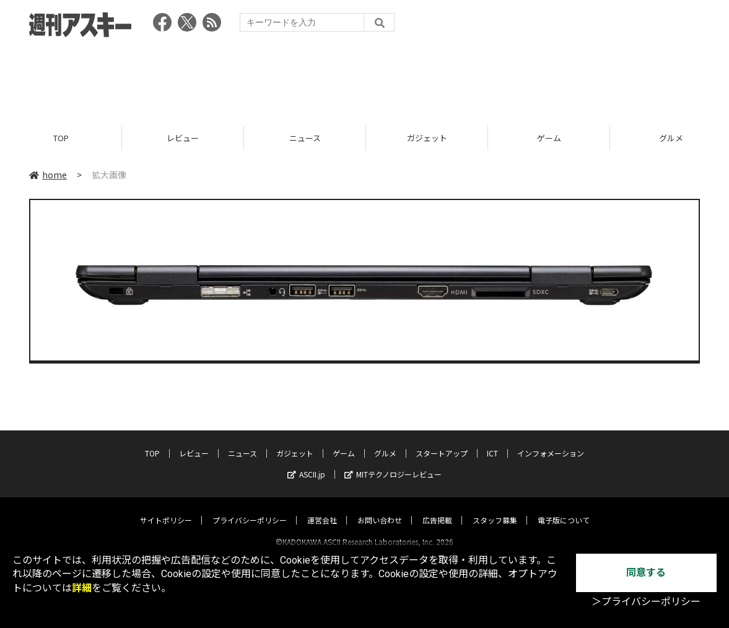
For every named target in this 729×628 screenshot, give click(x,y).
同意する (646, 572)
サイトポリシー (166, 509)
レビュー (183, 138)
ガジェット (427, 138)
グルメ (385, 442)
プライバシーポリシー (249, 509)
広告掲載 (437, 509)
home (48, 174)
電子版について (564, 509)
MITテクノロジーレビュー (393, 463)
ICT (492, 442)
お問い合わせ (379, 509)
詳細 (82, 588)
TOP (61, 138)
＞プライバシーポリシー (646, 602)
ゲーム (549, 138)
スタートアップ (442, 442)
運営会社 (322, 509)
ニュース (305, 138)
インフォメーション (550, 442)
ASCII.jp (306, 463)
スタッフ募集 (495, 509)
